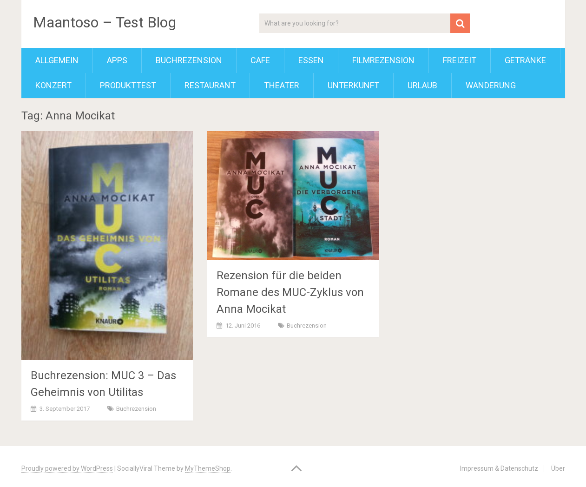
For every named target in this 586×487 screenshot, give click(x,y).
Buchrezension (189, 60)
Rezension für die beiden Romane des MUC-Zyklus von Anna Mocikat (290, 292)
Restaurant (210, 85)
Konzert (53, 85)
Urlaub (422, 85)
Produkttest (128, 85)
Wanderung (491, 85)
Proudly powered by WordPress (67, 468)
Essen (311, 60)
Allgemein (57, 60)
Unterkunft (353, 85)
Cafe (260, 60)
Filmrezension (383, 60)
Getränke (525, 60)
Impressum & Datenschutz (499, 468)
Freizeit (459, 60)
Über (558, 468)
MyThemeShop (207, 468)
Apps (117, 60)
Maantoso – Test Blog (104, 22)
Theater (281, 85)
